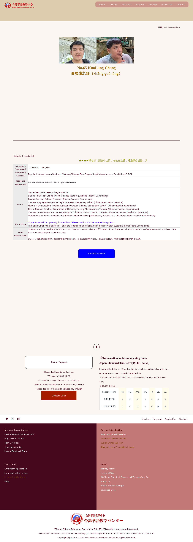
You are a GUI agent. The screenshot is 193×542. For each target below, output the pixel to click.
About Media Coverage (112, 485)
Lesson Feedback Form (16, 451)
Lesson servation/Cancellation (19, 434)
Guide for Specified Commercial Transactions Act (125, 477)
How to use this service (16, 473)
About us (105, 481)
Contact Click (59, 395)
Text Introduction (13, 447)
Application (166, 4)
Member (153, 4)
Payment (140, 4)
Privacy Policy (107, 468)
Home (102, 4)
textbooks (127, 4)
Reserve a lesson (96, 253)
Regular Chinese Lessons (114, 434)
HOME (159, 27)
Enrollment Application (16, 468)
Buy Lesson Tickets (14, 438)
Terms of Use (107, 473)
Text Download (12, 442)
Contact (181, 4)
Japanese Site (108, 489)
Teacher (113, 4)
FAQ (7, 481)
